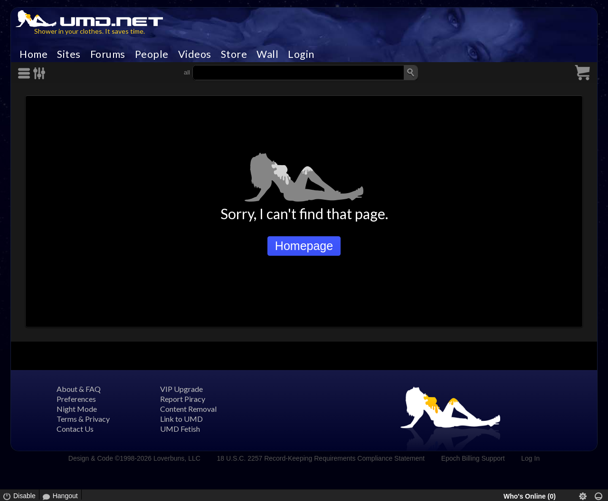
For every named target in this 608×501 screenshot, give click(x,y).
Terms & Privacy (83, 418)
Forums (107, 54)
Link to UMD (181, 418)
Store (234, 54)
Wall (267, 54)
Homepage (304, 245)
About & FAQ (79, 388)
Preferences (76, 398)
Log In (530, 458)
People (152, 54)
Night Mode (77, 408)
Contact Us (75, 428)
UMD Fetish (180, 428)
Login (301, 54)
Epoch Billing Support (473, 458)
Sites (69, 54)
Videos (194, 54)
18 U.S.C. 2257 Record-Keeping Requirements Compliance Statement (321, 458)
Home (33, 54)
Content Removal (188, 408)
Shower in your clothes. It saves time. (89, 31)
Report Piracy (182, 398)
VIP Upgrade (181, 388)
